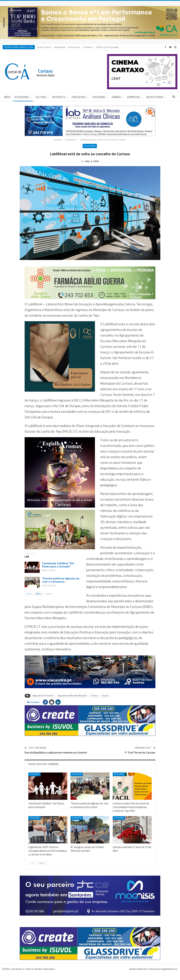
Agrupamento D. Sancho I (43, 701)
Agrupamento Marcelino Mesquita (72, 701)
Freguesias (79, 97)
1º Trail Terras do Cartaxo (139, 758)
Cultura (40, 97)
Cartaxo (94, 701)
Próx (39, 599)
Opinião (116, 97)
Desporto (58, 97)
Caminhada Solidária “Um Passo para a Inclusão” (58, 570)
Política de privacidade (107, 47)
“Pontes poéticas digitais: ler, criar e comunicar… (61, 585)
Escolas (105, 701)
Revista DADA (154, 97)
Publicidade (59, 47)
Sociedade (98, 97)
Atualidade (22, 97)
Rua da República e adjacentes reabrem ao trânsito (56, 758)
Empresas (133, 97)
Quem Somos (44, 47)
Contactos (88, 47)
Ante (29, 599)
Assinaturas (74, 47)
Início (7, 97)
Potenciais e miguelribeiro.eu (162, 974)
